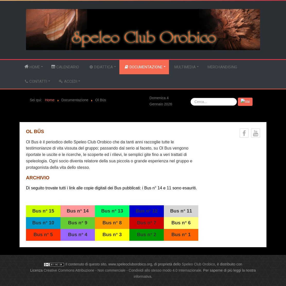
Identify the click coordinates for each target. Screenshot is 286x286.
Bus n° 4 (77, 234)
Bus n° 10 (43, 222)
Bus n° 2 (146, 234)
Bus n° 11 (181, 211)
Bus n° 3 (112, 234)
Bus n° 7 (146, 222)
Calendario (65, 66)
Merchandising (222, 67)
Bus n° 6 (181, 222)
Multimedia (185, 67)
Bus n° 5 (43, 234)
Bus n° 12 (146, 211)
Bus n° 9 (77, 222)
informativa (142, 276)
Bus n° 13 (112, 211)
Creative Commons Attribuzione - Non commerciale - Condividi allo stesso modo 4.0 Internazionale (122, 270)
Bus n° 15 (43, 211)
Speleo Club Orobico (198, 264)
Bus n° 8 (112, 222)
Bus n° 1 (181, 234)
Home (32, 66)
